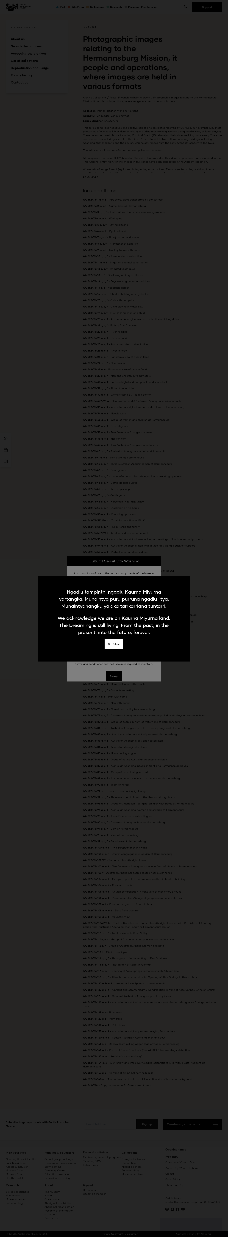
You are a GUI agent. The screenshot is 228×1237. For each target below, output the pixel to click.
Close (114, 643)
